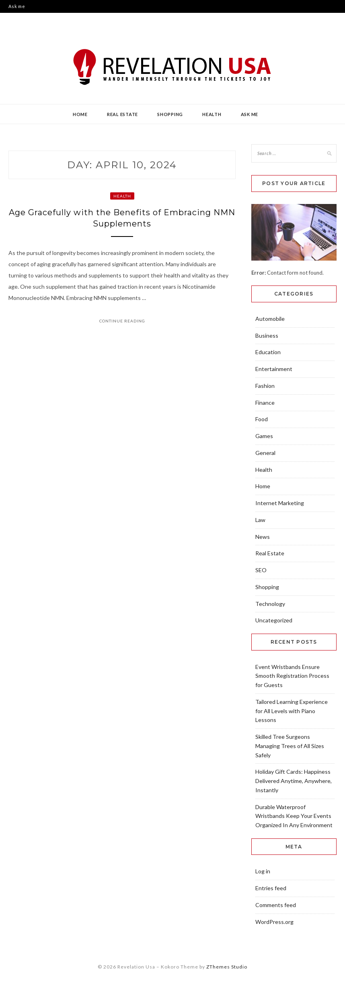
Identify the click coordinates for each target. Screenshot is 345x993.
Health (212, 114)
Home (80, 114)
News (262, 536)
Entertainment (273, 368)
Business (266, 335)
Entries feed (270, 888)
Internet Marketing (279, 503)
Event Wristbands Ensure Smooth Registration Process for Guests (292, 676)
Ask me (16, 6)
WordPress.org (274, 921)
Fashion (265, 385)
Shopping (170, 114)
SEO (261, 570)
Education (268, 352)
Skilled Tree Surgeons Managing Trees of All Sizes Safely (289, 746)
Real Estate (122, 114)
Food (261, 419)
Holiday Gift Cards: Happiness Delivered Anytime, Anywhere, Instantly (293, 780)
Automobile (270, 318)
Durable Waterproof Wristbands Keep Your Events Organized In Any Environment (294, 816)
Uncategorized (273, 620)
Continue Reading (122, 320)
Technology (270, 603)
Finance (265, 402)
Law (260, 519)
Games (264, 435)
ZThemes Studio (226, 967)
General (265, 452)
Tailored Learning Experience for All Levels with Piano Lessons (291, 711)
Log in (262, 871)
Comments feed (275, 904)
